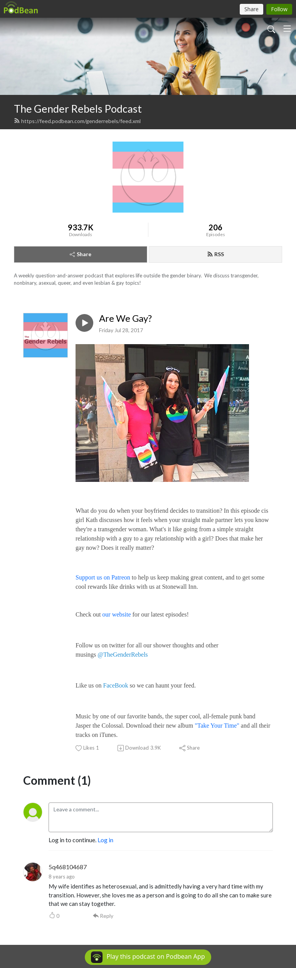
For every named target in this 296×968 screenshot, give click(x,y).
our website (116, 614)
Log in (105, 839)
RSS (215, 254)
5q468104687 (68, 866)
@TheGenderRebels (123, 654)
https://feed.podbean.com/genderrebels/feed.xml (77, 121)
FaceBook (115, 685)
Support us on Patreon (103, 577)
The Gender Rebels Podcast (78, 108)
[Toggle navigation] (287, 28)
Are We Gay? (125, 318)
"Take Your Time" (217, 725)
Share (80, 254)
